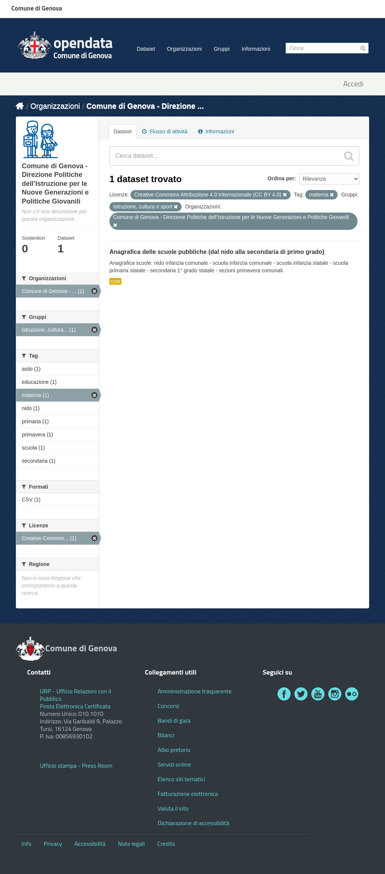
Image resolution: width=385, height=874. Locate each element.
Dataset (146, 49)
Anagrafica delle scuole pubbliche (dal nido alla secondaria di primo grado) (216, 252)
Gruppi (222, 49)
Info (26, 843)
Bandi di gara (174, 720)
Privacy (53, 843)
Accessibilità (89, 843)
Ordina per (281, 178)
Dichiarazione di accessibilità (193, 822)
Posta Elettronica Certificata (75, 706)
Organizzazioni (184, 49)
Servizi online (174, 764)
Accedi (353, 83)
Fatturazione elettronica (188, 793)
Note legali (131, 843)
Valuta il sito (173, 808)
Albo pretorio (174, 749)
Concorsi (168, 705)
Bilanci (166, 735)
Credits (166, 843)
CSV (115, 281)
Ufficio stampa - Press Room (76, 765)
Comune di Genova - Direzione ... (145, 106)
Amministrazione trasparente (195, 691)
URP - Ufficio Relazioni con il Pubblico (75, 695)
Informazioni (256, 49)
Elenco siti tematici (181, 778)
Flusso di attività (164, 131)
